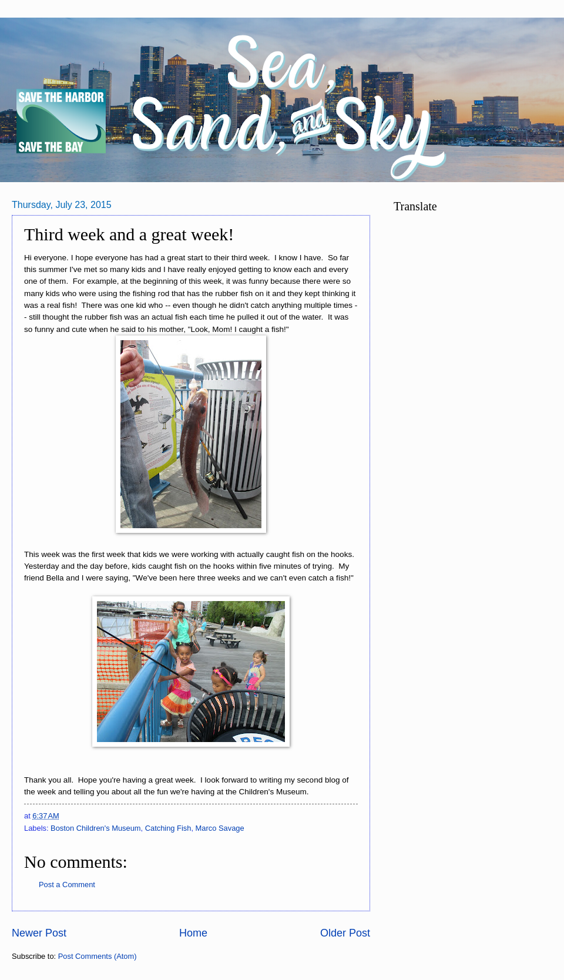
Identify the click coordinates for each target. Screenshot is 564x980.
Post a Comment (67, 884)
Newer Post (39, 933)
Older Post (345, 933)
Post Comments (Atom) (97, 956)
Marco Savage (220, 828)
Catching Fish (168, 828)
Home (193, 933)
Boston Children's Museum (95, 828)
